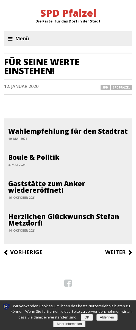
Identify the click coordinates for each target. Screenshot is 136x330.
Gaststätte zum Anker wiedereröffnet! (46, 187)
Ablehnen (107, 317)
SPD (105, 87)
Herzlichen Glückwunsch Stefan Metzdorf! (63, 219)
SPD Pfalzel (121, 87)
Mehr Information (69, 324)
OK (86, 317)
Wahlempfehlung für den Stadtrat (68, 131)
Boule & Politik (33, 157)
